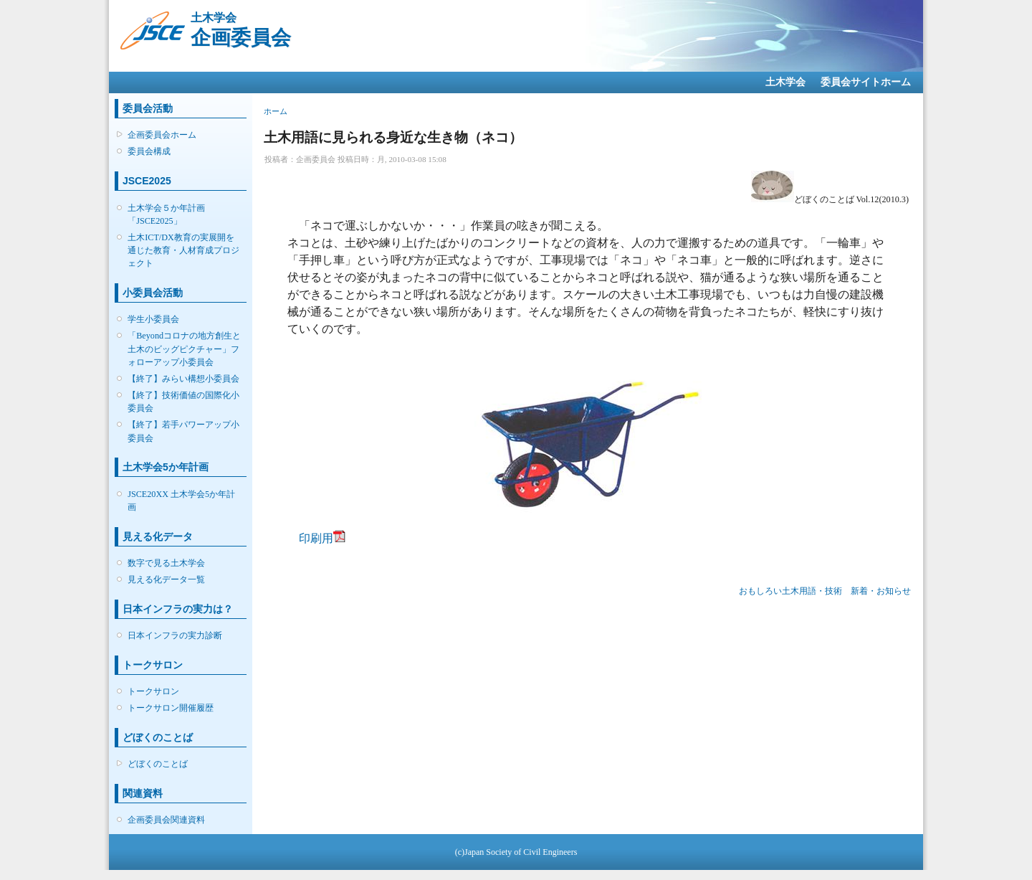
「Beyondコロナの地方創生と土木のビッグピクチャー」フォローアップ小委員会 (184, 348)
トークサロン (153, 691)
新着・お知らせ (881, 591)
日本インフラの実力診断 (175, 635)
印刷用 (316, 538)
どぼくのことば (158, 764)
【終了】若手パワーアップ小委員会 (183, 431)
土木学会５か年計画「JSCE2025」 (166, 214)
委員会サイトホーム (866, 82)
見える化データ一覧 (166, 579)
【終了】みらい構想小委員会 (183, 379)
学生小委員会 (153, 319)
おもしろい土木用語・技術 (790, 591)
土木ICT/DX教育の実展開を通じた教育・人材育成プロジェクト (183, 250)
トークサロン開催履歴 (171, 708)
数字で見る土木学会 (166, 563)
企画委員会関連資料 (166, 820)
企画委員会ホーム (162, 135)
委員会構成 (149, 151)
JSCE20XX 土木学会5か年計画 (181, 500)
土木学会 (785, 82)
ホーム (275, 111)
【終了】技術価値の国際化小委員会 (183, 401)
